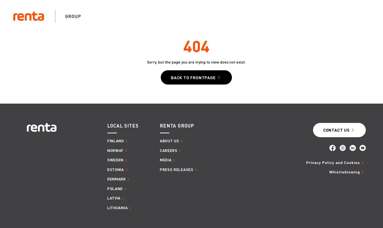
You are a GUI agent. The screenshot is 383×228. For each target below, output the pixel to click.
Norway (115, 150)
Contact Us (336, 130)
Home (183, 21)
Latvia (114, 198)
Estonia (115, 169)
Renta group (177, 126)
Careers (235, 21)
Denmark (116, 179)
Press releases (176, 169)
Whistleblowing (344, 172)
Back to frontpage (193, 77)
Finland (115, 140)
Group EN (356, 10)
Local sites (123, 126)
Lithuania (117, 207)
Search (322, 10)
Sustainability (271, 21)
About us (205, 21)
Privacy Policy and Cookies (333, 162)
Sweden (115, 159)
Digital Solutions (318, 21)
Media (355, 21)
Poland (115, 188)
